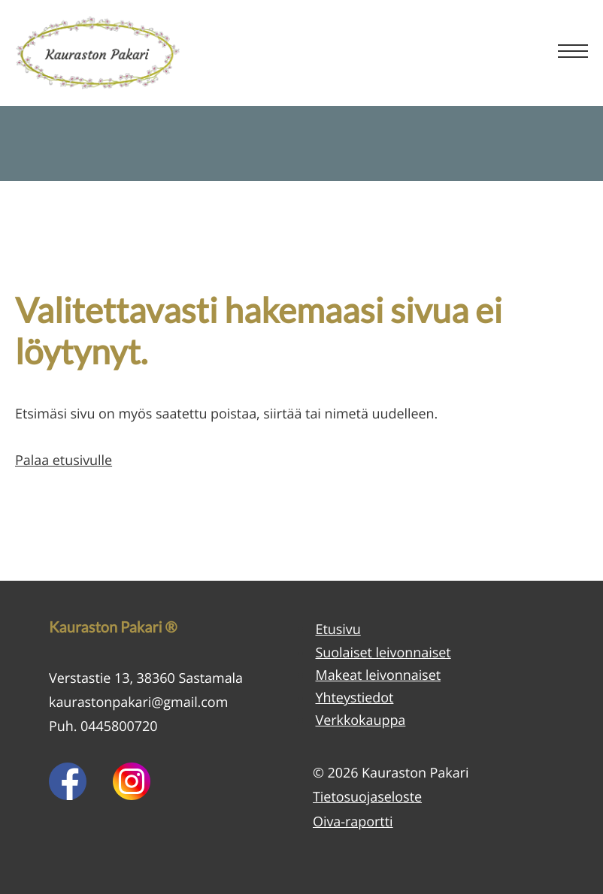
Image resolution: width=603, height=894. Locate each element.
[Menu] (573, 53)
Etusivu (338, 630)
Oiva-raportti (353, 822)
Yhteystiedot (355, 698)
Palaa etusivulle (63, 461)
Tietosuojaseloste (367, 797)
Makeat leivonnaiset (378, 675)
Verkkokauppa (361, 720)
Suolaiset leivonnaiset (383, 653)
